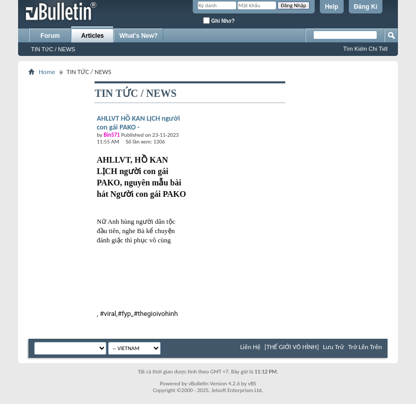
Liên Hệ (250, 347)
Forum (49, 35)
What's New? (138, 35)
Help (331, 6)
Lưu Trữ (333, 347)
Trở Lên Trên (365, 347)
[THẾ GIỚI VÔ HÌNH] (292, 347)
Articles (92, 35)
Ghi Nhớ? (219, 20)
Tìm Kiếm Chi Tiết (365, 49)
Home (47, 72)
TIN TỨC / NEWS (53, 49)
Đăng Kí (365, 6)
